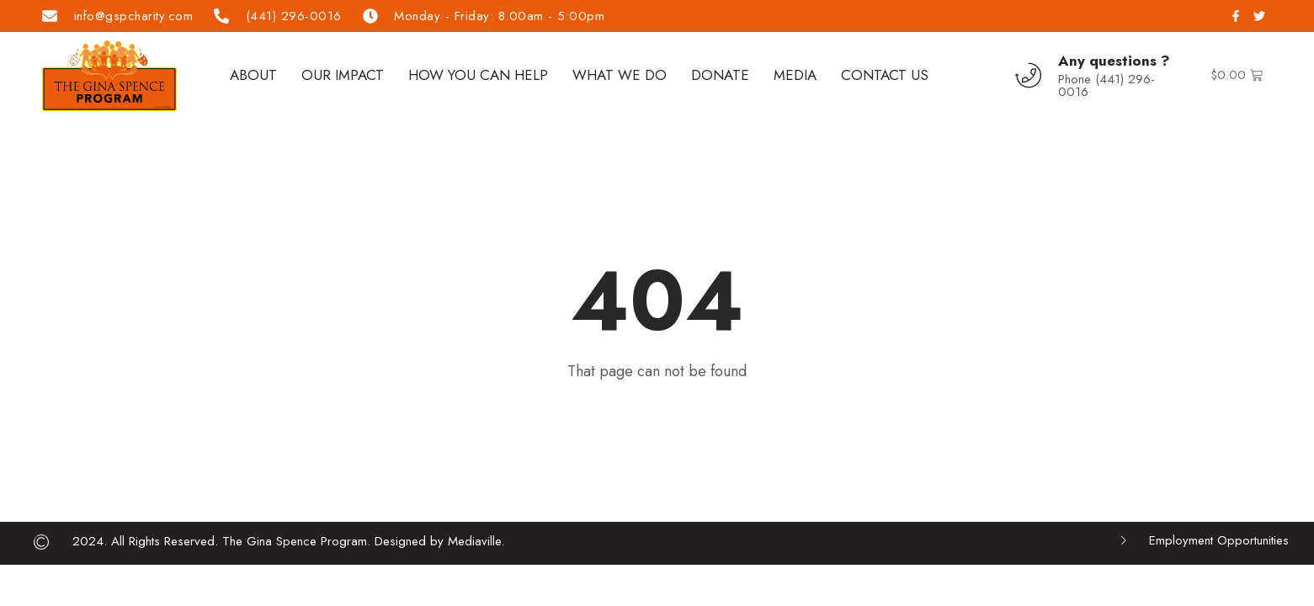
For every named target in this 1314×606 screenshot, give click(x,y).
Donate (720, 75)
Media (795, 75)
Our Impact (342, 75)
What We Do (619, 75)
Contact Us (884, 75)
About (253, 75)
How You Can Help (478, 75)
